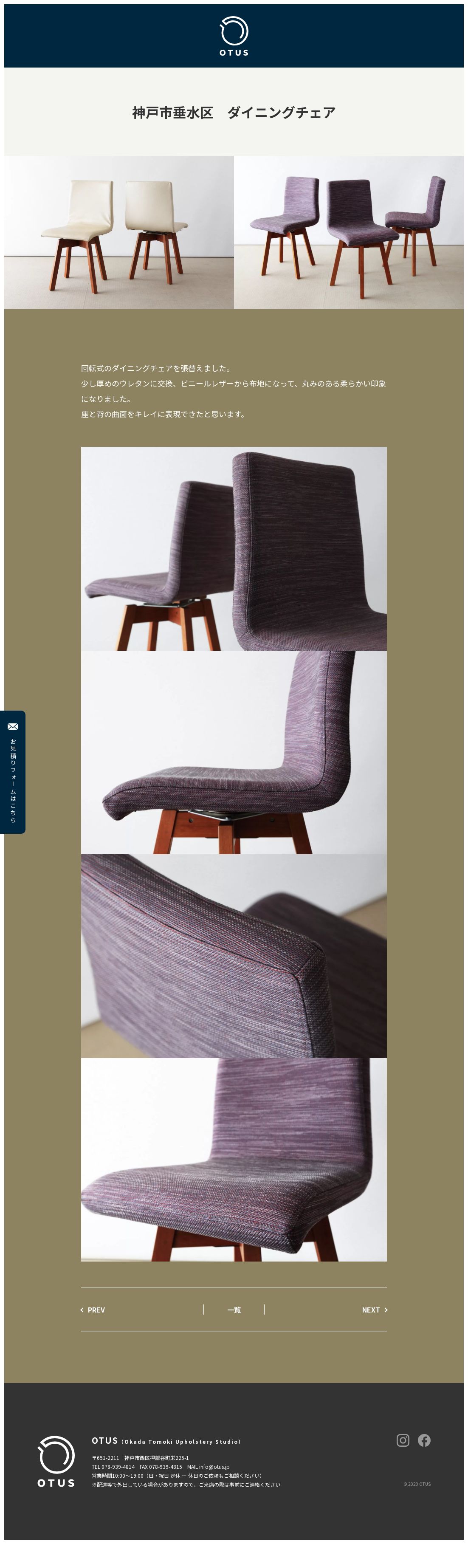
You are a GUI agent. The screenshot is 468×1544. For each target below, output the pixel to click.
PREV (96, 1309)
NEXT (371, 1309)
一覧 (234, 1309)
